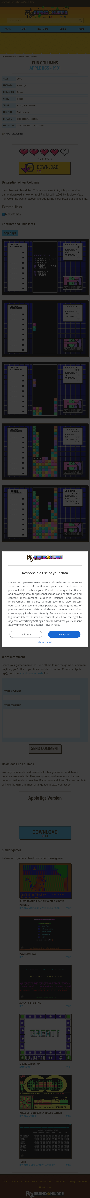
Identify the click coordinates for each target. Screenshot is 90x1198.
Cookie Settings (34, 624)
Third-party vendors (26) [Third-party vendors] (42, 601)
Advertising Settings (31, 621)
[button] (45, 642)
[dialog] (45, 599)
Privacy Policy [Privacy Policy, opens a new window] (53, 624)
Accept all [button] (64, 634)
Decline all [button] (25, 634)
